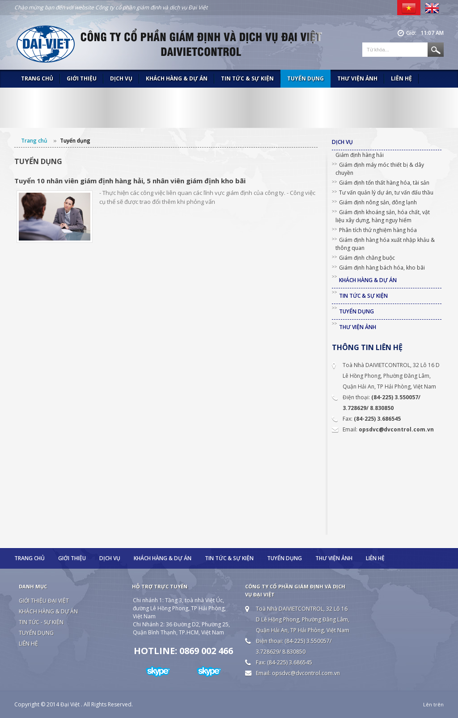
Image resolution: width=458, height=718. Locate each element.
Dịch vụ (121, 78)
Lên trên (433, 704)
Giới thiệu (82, 78)
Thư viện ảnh (357, 78)
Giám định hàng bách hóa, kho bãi (382, 267)
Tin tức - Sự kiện (41, 622)
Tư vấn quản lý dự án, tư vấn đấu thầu (386, 192)
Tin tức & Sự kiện (247, 78)
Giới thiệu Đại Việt (44, 600)
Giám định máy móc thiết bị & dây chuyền (379, 169)
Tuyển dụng (305, 78)
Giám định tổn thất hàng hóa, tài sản (384, 182)
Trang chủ (37, 78)
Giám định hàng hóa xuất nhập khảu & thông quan (385, 244)
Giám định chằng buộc (367, 258)
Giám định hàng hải (359, 155)
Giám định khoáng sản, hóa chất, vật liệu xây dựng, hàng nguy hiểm (382, 216)
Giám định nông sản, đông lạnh (378, 202)
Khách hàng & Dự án (177, 78)
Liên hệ (401, 78)
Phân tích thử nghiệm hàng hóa (378, 230)
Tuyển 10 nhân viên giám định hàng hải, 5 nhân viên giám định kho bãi (130, 180)
